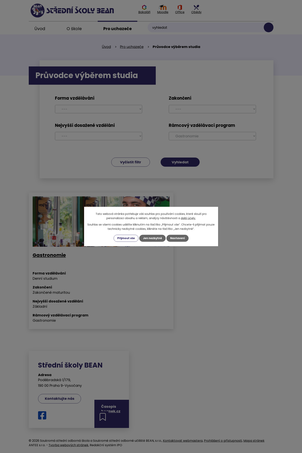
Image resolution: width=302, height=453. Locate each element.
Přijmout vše (125, 238)
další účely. (188, 218)
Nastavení (178, 238)
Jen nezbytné (152, 238)
